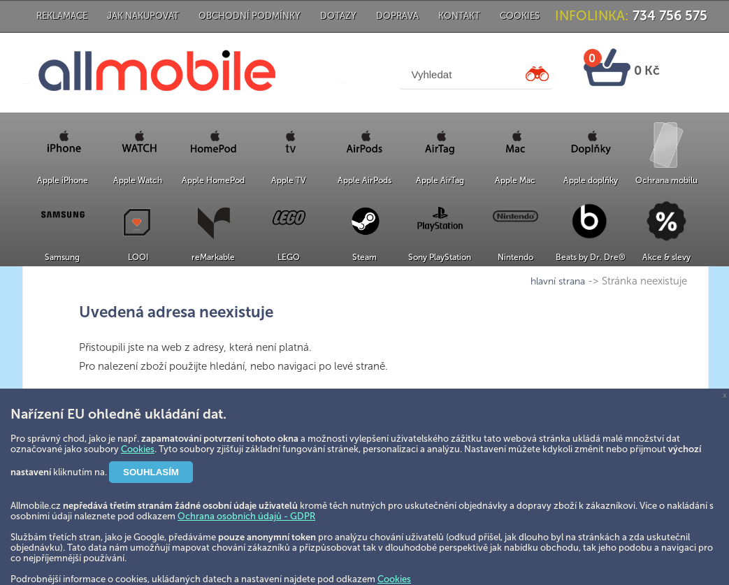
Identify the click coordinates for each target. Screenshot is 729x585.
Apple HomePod (213, 180)
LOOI (138, 257)
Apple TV (288, 180)
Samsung (62, 257)
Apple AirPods (364, 180)
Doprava (397, 15)
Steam (364, 257)
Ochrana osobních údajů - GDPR (246, 516)
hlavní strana (557, 281)
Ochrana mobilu (666, 180)
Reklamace (61, 15)
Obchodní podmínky (250, 15)
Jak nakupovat (143, 15)
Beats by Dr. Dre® (591, 257)
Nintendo (515, 257)
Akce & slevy (666, 257)
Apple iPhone (62, 180)
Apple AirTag (440, 180)
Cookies (520, 15)
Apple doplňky (590, 180)
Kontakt (459, 15)
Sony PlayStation (439, 257)
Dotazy (338, 15)
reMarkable (213, 257)
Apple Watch (137, 180)
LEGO (288, 257)
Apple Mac (515, 180)
